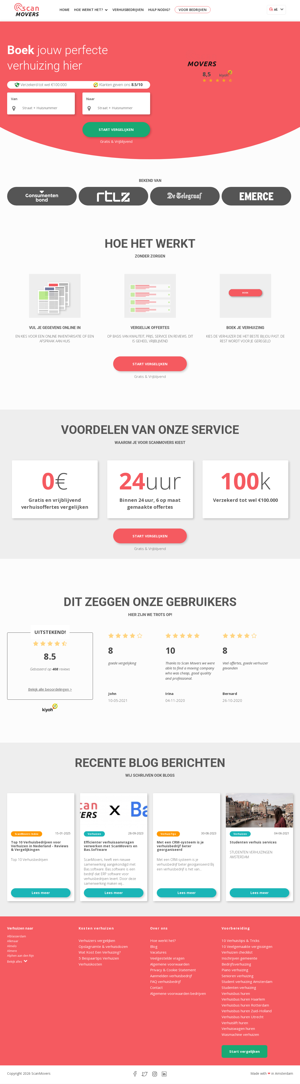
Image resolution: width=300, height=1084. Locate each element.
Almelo (12, 947)
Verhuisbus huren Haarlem (243, 999)
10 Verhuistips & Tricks (240, 941)
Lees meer (41, 893)
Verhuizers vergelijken (97, 941)
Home (65, 9)
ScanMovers (26, 9)
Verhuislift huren (235, 1023)
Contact (156, 988)
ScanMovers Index (26, 834)
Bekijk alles (17, 962)
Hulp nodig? (159, 9)
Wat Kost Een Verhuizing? (100, 952)
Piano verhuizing (235, 970)
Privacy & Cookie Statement (173, 970)
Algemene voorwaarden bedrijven (178, 994)
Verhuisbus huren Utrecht (243, 1017)
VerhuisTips (168, 834)
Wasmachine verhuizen (240, 1035)
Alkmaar (12, 942)
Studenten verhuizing (239, 988)
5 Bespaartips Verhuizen (99, 958)
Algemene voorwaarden (169, 964)
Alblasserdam (16, 937)
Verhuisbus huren (236, 994)
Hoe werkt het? (91, 9)
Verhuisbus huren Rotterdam (245, 1005)
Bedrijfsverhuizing (236, 964)
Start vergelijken (116, 129)
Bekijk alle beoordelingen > (50, 690)
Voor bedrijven (193, 9)
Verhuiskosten (90, 964)
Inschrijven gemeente (239, 958)
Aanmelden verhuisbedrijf (171, 976)
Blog (154, 947)
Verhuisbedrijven (128, 9)
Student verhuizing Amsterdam (247, 982)
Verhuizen (94, 834)
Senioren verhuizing (238, 976)
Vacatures (158, 952)
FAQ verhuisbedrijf (165, 982)
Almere (12, 952)
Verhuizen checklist (237, 952)
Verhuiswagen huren (238, 1029)
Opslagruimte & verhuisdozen (103, 947)
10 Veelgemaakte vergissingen (247, 947)
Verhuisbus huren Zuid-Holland (247, 1011)
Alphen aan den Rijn (20, 956)
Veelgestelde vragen (167, 958)
